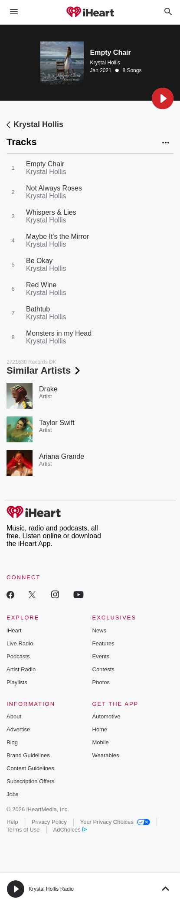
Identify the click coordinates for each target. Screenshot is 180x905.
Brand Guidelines (28, 755)
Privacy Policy (49, 822)
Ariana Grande (61, 456)
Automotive (106, 716)
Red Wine (41, 285)
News (99, 630)
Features (103, 643)
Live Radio (20, 643)
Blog (12, 742)
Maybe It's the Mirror (57, 236)
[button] (162, 98)
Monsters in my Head (59, 333)
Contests (103, 669)
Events (101, 656)
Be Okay (39, 260)
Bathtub (38, 309)
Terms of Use (23, 829)
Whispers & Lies (51, 212)
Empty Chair (45, 164)
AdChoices (70, 829)
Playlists (17, 682)
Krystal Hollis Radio (51, 889)
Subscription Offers (30, 781)
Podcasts (18, 656)
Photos (101, 682)
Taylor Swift (57, 422)
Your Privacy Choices (115, 822)
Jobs (12, 794)
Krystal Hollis (105, 63)
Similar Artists (44, 370)
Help (12, 822)
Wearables (105, 755)
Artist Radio (21, 669)
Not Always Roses (54, 188)
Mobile (100, 742)
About (14, 716)
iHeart (14, 630)
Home (100, 729)
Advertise (18, 729)
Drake (48, 389)
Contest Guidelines (30, 768)
